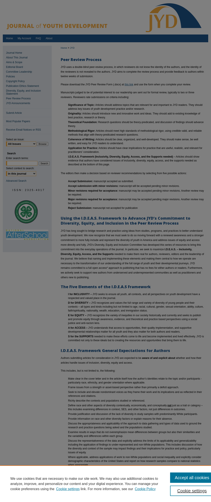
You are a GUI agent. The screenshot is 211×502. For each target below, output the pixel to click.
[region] (105, 483)
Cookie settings (68, 489)
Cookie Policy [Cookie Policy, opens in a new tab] (145, 489)
